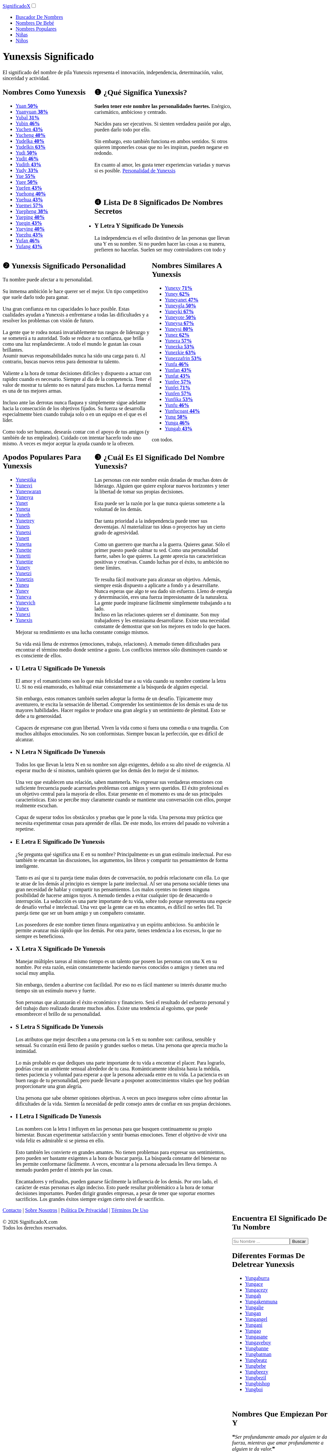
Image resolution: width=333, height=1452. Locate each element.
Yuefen (29, 188)
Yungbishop (257, 1383)
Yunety (23, 567)
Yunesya (24, 497)
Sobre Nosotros (41, 1210)
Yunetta (24, 544)
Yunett (22, 538)
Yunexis (24, 620)
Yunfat (178, 376)
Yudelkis (31, 147)
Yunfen (178, 393)
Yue (25, 176)
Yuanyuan (32, 111)
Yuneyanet (182, 299)
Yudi (26, 152)
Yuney (177, 294)
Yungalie (254, 1307)
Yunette (24, 550)
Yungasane (256, 1336)
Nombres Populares (36, 29)
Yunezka (179, 346)
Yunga (177, 422)
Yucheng (31, 135)
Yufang (29, 246)
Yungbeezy (256, 1372)
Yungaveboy (258, 1342)
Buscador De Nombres (39, 17)
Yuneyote (180, 317)
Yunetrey (25, 520)
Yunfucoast (182, 411)
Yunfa (177, 364)
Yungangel (256, 1319)
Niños (22, 40)
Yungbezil (255, 1377)
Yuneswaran (28, 491)
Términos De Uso (129, 1210)
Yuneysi (179, 329)
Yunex (22, 608)
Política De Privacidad (84, 1210)
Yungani (253, 1325)
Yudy (27, 170)
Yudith (28, 164)
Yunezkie (180, 352)
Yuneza (178, 340)
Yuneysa (179, 323)
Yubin (28, 123)
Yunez (177, 335)
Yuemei (29, 205)
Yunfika (179, 399)
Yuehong (31, 193)
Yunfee (178, 381)
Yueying (30, 229)
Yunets (23, 526)
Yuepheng (32, 211)
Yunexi (23, 614)
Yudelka (30, 141)
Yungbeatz (256, 1360)
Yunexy (179, 288)
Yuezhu (29, 234)
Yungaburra (257, 1278)
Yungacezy (256, 1290)
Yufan (28, 240)
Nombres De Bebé (35, 23)
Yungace (254, 1284)
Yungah (253, 1295)
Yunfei (178, 387)
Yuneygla (180, 305)
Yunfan (178, 370)
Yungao (253, 1331)
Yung (176, 417)
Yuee (27, 182)
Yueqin (29, 223)
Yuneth (23, 515)
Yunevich (25, 602)
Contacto (12, 1210)
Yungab (179, 428)
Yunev (22, 591)
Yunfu (177, 405)
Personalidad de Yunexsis (148, 170)
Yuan (27, 106)
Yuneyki (179, 311)
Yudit (27, 158)
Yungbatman (258, 1354)
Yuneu (22, 585)
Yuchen (29, 129)
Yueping (30, 217)
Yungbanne (257, 1348)
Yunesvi (24, 485)
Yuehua (29, 199)
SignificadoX (16, 6)
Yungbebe (255, 1366)
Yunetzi (24, 573)
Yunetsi (23, 532)
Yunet (22, 503)
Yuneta (23, 509)
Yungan (253, 1313)
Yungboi (254, 1389)
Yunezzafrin (183, 358)
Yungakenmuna (261, 1301)
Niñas (22, 34)
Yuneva (23, 596)
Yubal (27, 117)
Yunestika (26, 479)
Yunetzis (24, 579)
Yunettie (24, 561)
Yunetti (23, 555)
